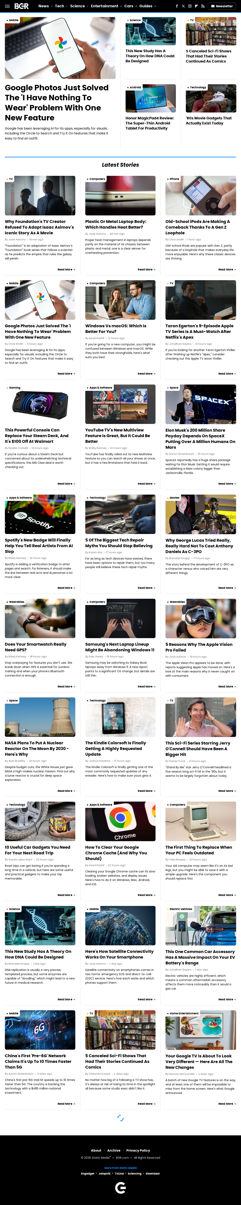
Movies (174, 497)
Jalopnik (105, 1173)
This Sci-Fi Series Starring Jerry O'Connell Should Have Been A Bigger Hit (197, 748)
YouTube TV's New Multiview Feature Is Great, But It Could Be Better (117, 435)
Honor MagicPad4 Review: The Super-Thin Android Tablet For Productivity (150, 123)
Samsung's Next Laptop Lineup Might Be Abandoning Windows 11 (119, 647)
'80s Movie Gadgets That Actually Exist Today (209, 120)
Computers (97, 179)
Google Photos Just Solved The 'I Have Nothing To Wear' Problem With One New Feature (57, 103)
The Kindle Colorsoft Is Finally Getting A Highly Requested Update (115, 748)
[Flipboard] (196, 6)
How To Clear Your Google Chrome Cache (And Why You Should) (116, 853)
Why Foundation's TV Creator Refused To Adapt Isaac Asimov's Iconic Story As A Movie (39, 227)
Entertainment (104, 6)
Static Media (101, 1158)
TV (192, 20)
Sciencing (134, 1173)
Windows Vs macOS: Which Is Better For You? (115, 328)
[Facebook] (177, 6)
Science (77, 6)
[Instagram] (190, 6)
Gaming (14, 387)
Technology (198, 87)
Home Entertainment (184, 1013)
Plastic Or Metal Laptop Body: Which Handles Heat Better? (115, 224)
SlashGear (153, 1173)
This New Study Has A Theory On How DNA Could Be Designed (150, 56)
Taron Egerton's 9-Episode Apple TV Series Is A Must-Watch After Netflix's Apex (199, 331)
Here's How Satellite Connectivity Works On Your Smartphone (119, 954)
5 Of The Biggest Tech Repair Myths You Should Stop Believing (119, 542)
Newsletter (222, 6)
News (43, 6)
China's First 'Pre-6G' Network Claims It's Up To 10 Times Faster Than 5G (38, 1061)
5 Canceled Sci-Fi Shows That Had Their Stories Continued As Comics (208, 56)
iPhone (174, 179)
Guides (146, 6)
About (96, 1150)
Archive (113, 1150)
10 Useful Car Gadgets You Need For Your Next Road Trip (37, 850)
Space (174, 387)
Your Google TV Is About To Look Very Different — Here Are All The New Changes (198, 1061)
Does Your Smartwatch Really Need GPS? (36, 647)
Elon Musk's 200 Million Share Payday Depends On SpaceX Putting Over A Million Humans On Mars (200, 439)
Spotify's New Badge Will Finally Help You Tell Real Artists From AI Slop (39, 545)
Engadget (87, 1173)
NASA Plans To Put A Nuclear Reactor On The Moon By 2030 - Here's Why (37, 748)
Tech (59, 6)
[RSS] (203, 6)
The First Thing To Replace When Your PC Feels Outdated (198, 850)
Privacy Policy (138, 1150)
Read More (65, 269)
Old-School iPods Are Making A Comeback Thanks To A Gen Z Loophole (197, 227)
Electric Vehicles (181, 909)
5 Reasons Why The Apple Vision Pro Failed (198, 647)
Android (135, 87)
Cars (128, 6)
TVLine (119, 1173)
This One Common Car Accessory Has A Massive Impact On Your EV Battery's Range (200, 957)
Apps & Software (101, 387)
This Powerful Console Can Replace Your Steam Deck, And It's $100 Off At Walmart (37, 435)
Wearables (16, 602)
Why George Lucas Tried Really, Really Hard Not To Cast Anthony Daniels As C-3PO (199, 546)
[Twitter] (183, 6)
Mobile (13, 20)
